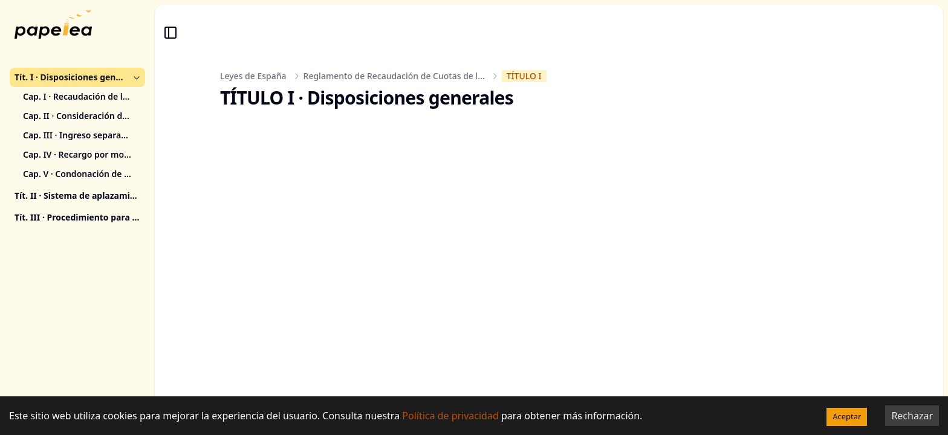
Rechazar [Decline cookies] (912, 415)
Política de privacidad (450, 415)
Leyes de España (253, 76)
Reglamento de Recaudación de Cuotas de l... (394, 76)
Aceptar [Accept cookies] (847, 416)
